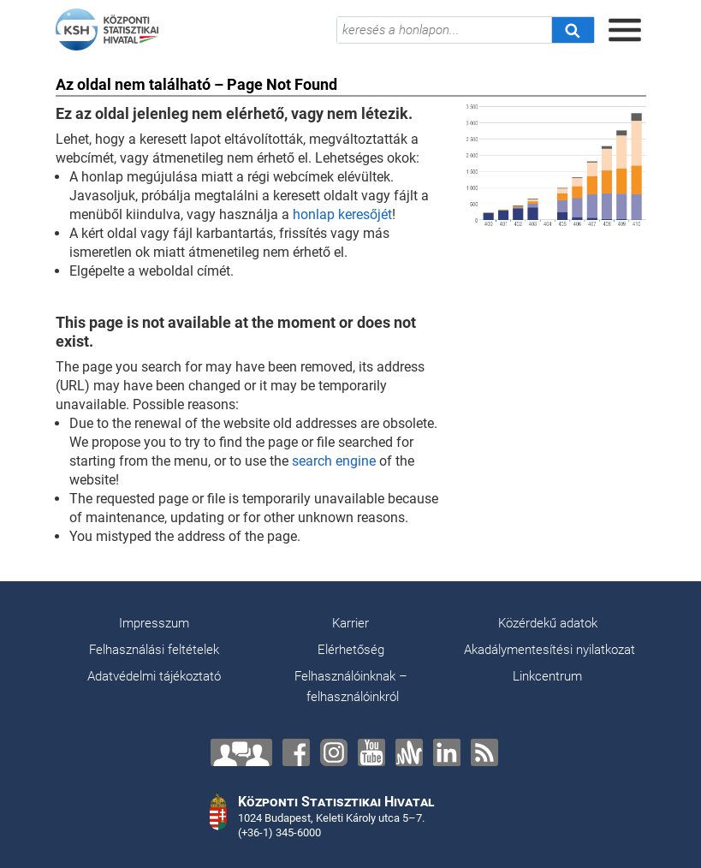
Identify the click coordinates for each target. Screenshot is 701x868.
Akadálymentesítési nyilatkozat (549, 649)
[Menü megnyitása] (624, 30)
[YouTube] (371, 752)
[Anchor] (409, 752)
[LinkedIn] (446, 752)
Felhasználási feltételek (154, 649)
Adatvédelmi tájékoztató (154, 676)
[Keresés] (572, 30)
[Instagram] (334, 752)
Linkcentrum (547, 676)
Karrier (350, 623)
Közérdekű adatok (547, 623)
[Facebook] (296, 752)
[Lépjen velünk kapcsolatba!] (241, 752)
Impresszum (154, 623)
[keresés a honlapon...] (444, 30)
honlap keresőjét (342, 214)
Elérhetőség (351, 649)
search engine (334, 461)
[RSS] (484, 752)
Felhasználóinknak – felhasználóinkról (350, 687)
